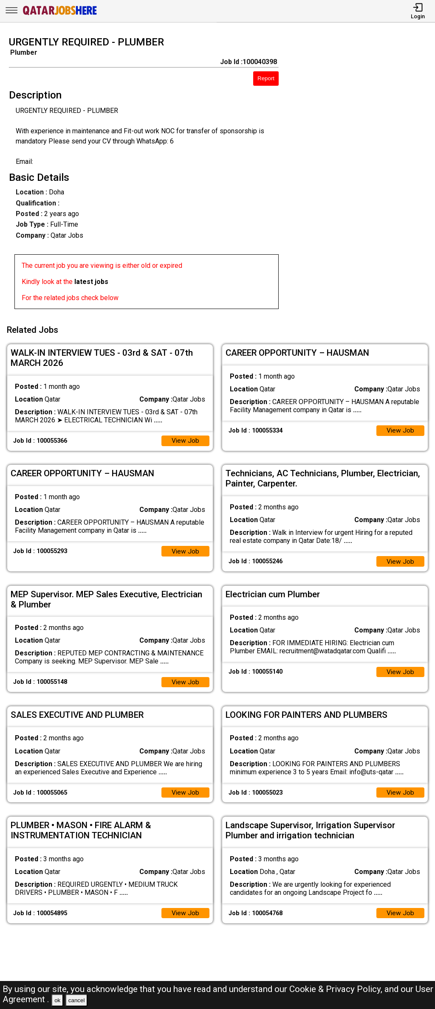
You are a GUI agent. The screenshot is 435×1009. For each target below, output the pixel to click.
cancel (76, 1000)
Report (265, 78)
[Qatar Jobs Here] (60, 14)
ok (57, 1000)
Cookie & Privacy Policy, (336, 989)
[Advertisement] (362, 175)
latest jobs (91, 282)
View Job (185, 439)
